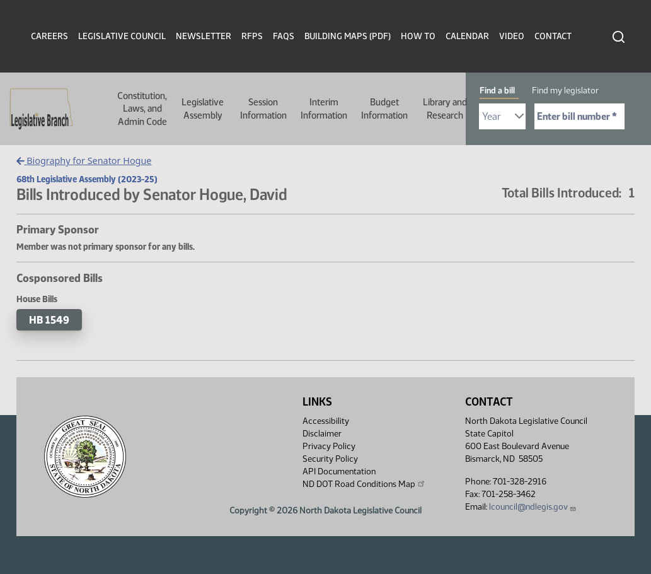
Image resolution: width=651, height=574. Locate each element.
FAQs (283, 36)
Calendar (467, 36)
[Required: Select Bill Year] (502, 116)
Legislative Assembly (202, 108)
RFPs (252, 36)
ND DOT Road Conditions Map (364, 483)
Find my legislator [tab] (565, 90)
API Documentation (339, 471)
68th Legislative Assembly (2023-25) (87, 179)
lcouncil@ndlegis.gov (533, 506)
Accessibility (325, 421)
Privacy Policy (328, 446)
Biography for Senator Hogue (84, 161)
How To (418, 36)
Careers (49, 36)
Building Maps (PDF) (347, 36)
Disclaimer (322, 433)
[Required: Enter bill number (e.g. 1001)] (579, 116)
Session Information (263, 108)
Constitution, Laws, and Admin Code (142, 108)
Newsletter (203, 36)
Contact (553, 36)
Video (511, 36)
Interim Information (324, 108)
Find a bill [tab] (497, 90)
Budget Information (384, 108)
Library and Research (445, 108)
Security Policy (330, 459)
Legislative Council (122, 36)
